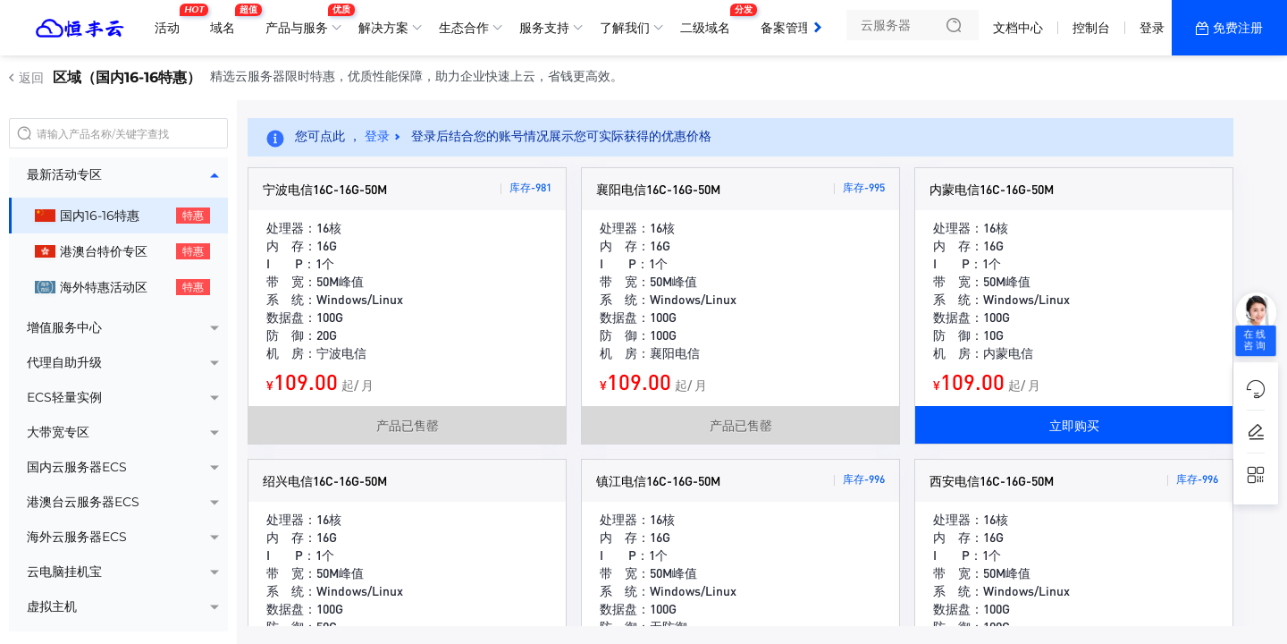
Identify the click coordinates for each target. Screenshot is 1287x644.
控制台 (1091, 28)
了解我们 (625, 28)
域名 (227, 20)
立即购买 (1074, 425)
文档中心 (1018, 28)
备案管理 (790, 20)
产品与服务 (301, 20)
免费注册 (1238, 28)
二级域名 (709, 20)
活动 (172, 20)
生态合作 (464, 28)
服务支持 (544, 28)
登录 (1152, 28)
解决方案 (383, 28)
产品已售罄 (407, 425)
